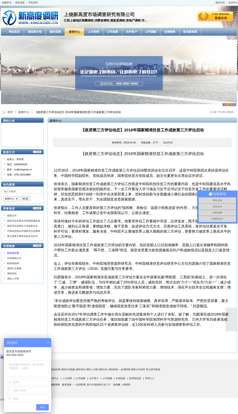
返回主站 (220, 2)
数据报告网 (13, 263)
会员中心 (233, 2)
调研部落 (113, 369)
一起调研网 (124, 369)
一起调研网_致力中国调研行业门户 (92, 384)
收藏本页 (6, 2)
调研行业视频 (14, 268)
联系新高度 (135, 378)
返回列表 (168, 142)
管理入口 (149, 378)
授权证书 (12, 215)
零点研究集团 (153, 369)
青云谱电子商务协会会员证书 (22, 236)
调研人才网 (13, 278)
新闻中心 (23, 112)
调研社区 (103, 369)
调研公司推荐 (138, 369)
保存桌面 (20, 2)
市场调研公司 (14, 258)
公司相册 (80, 378)
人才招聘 (67, 378)
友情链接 (120, 378)
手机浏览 (33, 2)
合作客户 (94, 378)
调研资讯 (12, 273)
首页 (10, 112)
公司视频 (107, 378)
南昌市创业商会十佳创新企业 (22, 226)
